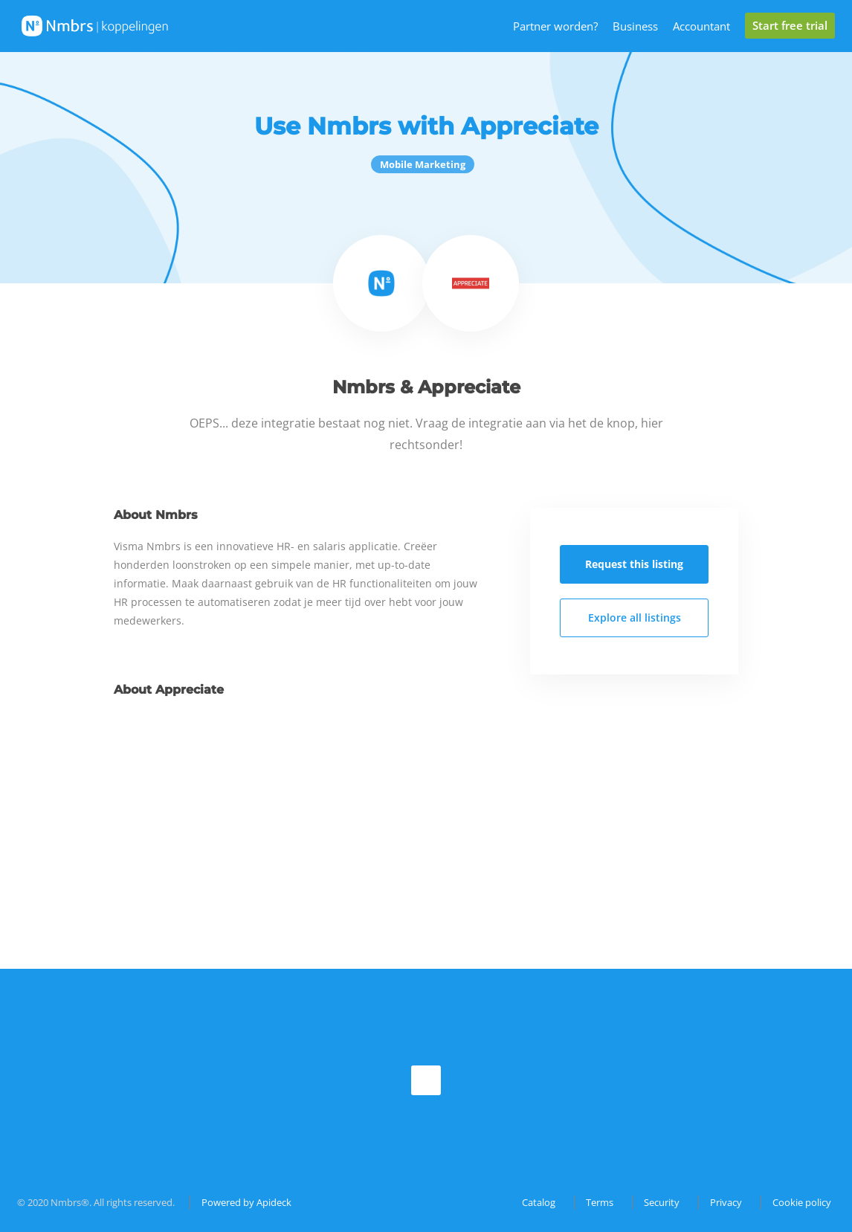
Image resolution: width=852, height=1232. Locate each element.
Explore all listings (634, 617)
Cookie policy (801, 1202)
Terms (599, 1202)
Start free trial (789, 25)
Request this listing (634, 564)
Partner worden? (555, 26)
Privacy (726, 1202)
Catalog (538, 1202)
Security (662, 1202)
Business (635, 26)
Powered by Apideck (246, 1202)
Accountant (701, 26)
